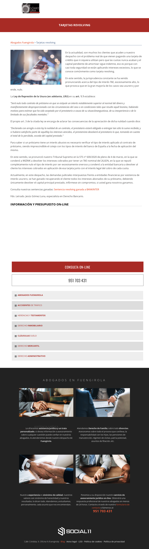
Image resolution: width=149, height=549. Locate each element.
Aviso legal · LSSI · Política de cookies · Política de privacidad (95, 541)
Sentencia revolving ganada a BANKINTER (76, 189)
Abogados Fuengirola (22, 42)
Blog (63, 541)
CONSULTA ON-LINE (77, 267)
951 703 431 (77, 280)
